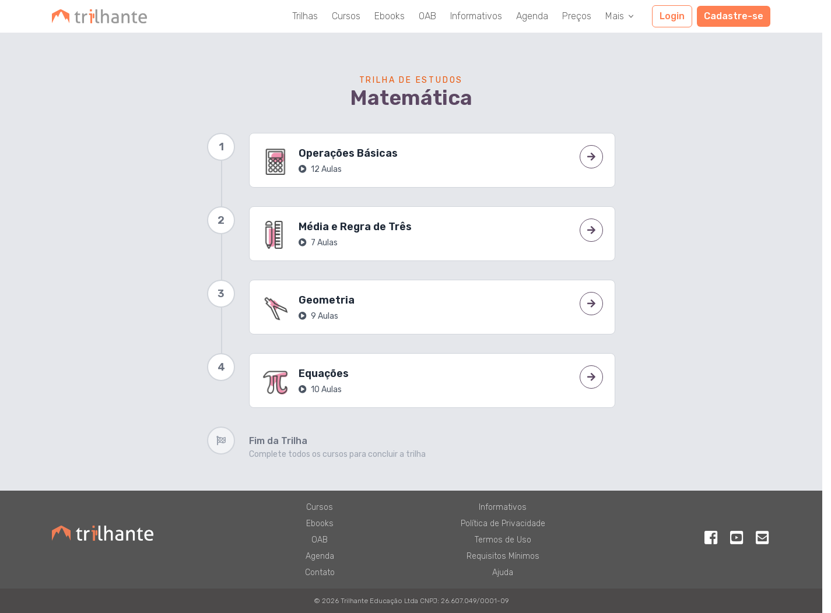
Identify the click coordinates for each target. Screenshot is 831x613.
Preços (576, 16)
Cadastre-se (733, 16)
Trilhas (305, 16)
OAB (427, 16)
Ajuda (502, 572)
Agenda (532, 16)
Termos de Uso (503, 540)
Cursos (346, 16)
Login (672, 16)
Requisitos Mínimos (503, 556)
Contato (320, 572)
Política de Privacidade (503, 524)
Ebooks (389, 16)
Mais (620, 16)
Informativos (476, 16)
